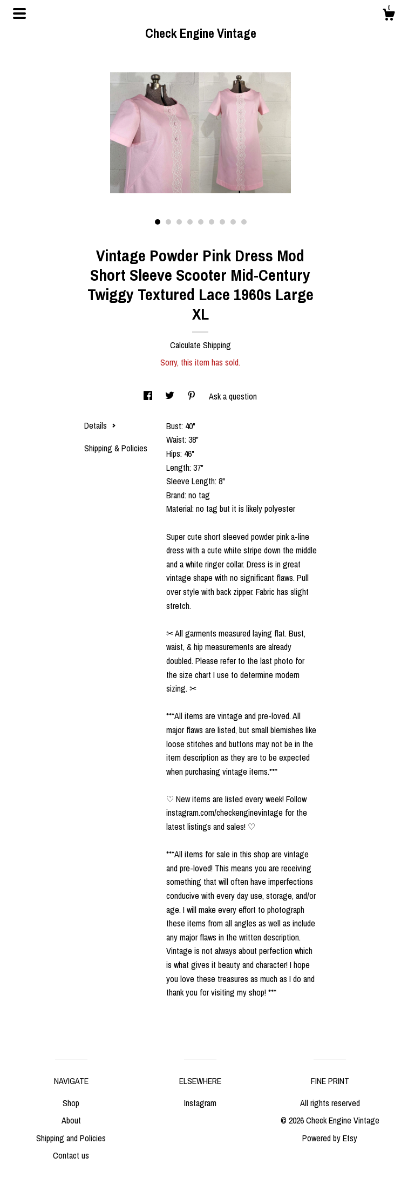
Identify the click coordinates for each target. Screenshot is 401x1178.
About (71, 1120)
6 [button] (211, 222)
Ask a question (233, 396)
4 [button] (190, 222)
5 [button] (200, 222)
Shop (71, 1103)
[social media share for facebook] (149, 396)
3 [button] (179, 222)
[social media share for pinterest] (192, 396)
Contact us (71, 1155)
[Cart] (389, 16)
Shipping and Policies (71, 1138)
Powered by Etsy (329, 1138)
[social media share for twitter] (170, 396)
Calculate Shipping (200, 345)
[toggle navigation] (19, 13)
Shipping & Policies (115, 448)
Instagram (200, 1103)
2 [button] (168, 222)
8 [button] (233, 222)
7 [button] (222, 222)
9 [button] (244, 222)
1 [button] (157, 222)
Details (100, 425)
